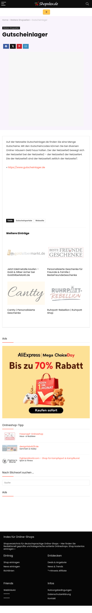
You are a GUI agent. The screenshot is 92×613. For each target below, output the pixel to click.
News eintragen (12, 566)
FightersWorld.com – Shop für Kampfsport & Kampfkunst (50, 458)
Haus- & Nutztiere (27, 436)
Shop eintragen (46, 12)
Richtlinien (9, 570)
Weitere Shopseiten (20, 20)
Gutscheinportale (24, 220)
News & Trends (55, 566)
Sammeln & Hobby (28, 448)
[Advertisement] (46, 196)
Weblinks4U (10, 590)
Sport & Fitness (26, 460)
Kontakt (52, 598)
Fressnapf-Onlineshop (31, 433)
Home (5, 20)
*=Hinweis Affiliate (57, 570)
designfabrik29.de (29, 446)
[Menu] (3, 4)
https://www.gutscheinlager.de (26, 167)
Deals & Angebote (57, 562)
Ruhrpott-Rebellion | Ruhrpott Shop (64, 311)
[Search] (87, 4)
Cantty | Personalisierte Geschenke (21, 311)
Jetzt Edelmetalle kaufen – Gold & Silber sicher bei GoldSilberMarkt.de (23, 272)
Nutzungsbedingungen (60, 590)
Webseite (39, 220)
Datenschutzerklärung (59, 594)
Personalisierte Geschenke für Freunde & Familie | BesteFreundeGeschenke (65, 272)
